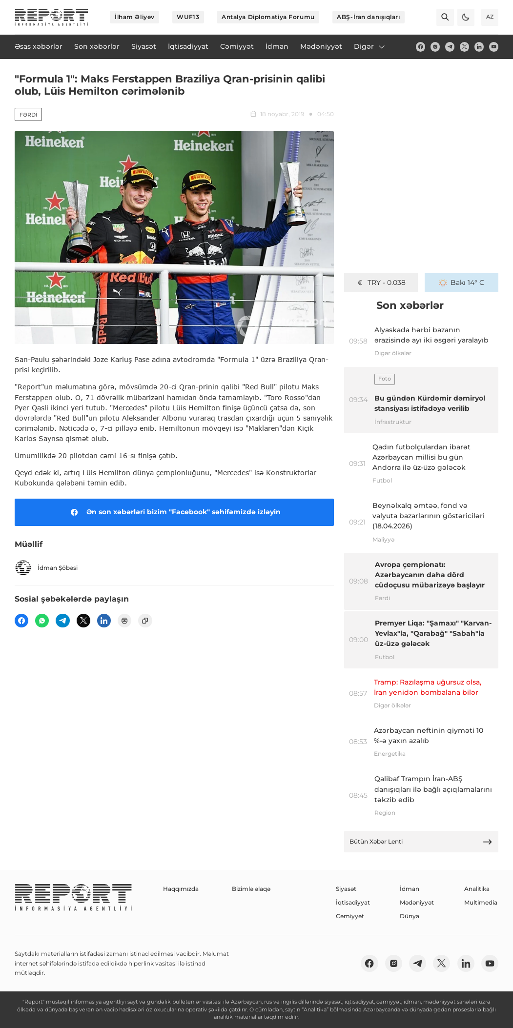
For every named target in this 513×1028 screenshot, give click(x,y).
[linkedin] (479, 46)
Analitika (477, 888)
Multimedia (480, 902)
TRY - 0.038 (381, 282)
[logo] (51, 17)
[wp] (42, 620)
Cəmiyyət (350, 916)
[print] (124, 620)
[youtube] (493, 46)
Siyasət (346, 888)
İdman (409, 888)
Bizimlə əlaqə (251, 888)
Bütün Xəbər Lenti (420, 842)
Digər (370, 46)
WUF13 (188, 16)
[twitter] (464, 46)
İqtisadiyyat (353, 902)
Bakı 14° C (461, 282)
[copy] (145, 620)
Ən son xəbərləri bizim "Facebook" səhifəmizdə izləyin (174, 512)
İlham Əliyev (135, 16)
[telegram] (449, 46)
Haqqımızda (181, 888)
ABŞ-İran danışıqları (368, 16)
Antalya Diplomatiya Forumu (268, 16)
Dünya (409, 916)
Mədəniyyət (417, 902)
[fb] (420, 46)
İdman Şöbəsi (46, 567)
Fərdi (28, 114)
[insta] (435, 46)
